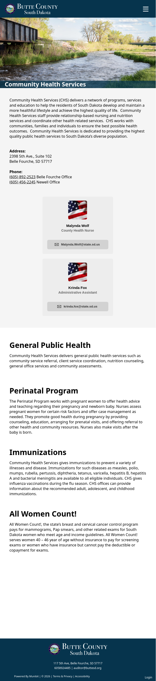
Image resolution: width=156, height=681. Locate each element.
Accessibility (82, 676)
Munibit (34, 676)
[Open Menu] (145, 9)
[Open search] (137, 10)
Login (148, 677)
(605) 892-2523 (22, 176)
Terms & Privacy (62, 676)
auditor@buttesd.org (87, 668)
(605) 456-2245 (22, 182)
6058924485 (62, 668)
